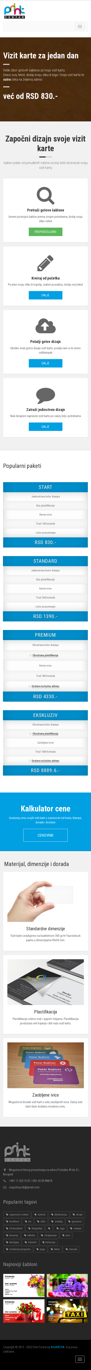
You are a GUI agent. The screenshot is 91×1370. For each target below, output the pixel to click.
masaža (71, 1249)
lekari (55, 1249)
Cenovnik (45, 835)
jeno (66, 1235)
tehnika (29, 1235)
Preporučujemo (45, 232)
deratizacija (59, 1214)
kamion (39, 1214)
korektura (12, 1221)
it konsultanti (13, 1228)
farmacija (48, 1242)
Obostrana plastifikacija (45, 655)
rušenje (75, 1228)
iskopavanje (48, 1235)
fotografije (35, 1228)
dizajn (77, 1214)
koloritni (30, 1242)
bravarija (11, 1235)
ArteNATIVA (58, 1347)
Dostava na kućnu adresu (45, 686)
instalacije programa (18, 1249)
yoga (40, 1249)
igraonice (75, 1221)
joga (60, 1228)
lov (27, 1221)
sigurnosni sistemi (17, 1214)
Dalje (45, 295)
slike (41, 1221)
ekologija (12, 1242)
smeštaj (56, 1221)
